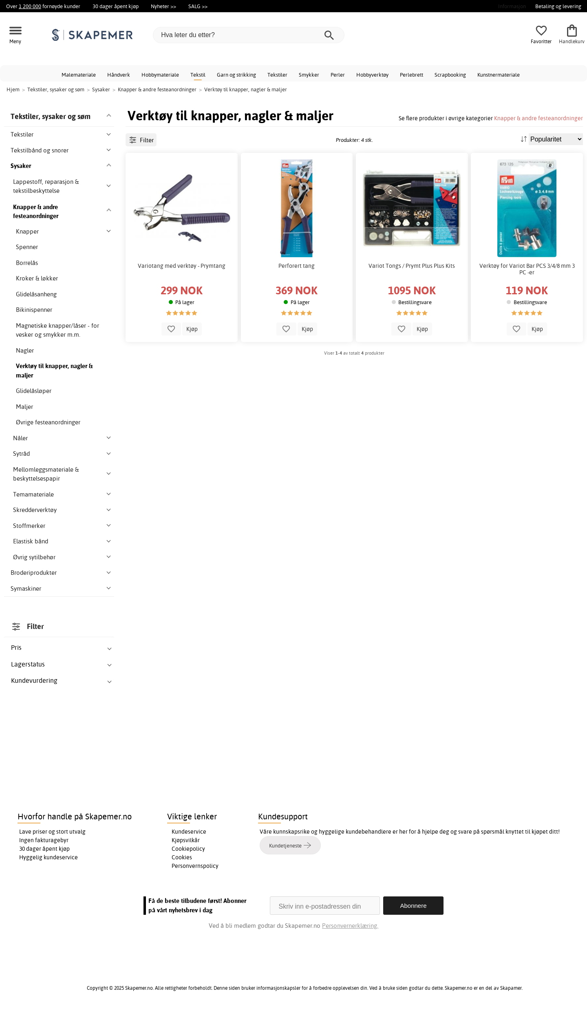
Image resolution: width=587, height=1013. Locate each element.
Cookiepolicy (188, 848)
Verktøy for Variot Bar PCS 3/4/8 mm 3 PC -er (527, 269)
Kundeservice (189, 831)
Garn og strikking (236, 74)
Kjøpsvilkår (186, 840)
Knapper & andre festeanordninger (538, 118)
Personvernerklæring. (350, 925)
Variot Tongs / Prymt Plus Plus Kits (412, 266)
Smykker (309, 74)
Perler (338, 74)
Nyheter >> (163, 6)
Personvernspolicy (195, 866)
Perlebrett (411, 74)
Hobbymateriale (160, 74)
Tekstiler (277, 74)
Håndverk (118, 74)
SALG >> (197, 6)
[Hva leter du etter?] (248, 35)
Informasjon (512, 6)
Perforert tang (296, 266)
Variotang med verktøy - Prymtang (181, 266)
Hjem (13, 89)
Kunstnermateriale (498, 74)
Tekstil (197, 74)
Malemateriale (79, 74)
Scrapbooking (450, 74)
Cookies (182, 857)
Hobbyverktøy (372, 74)
